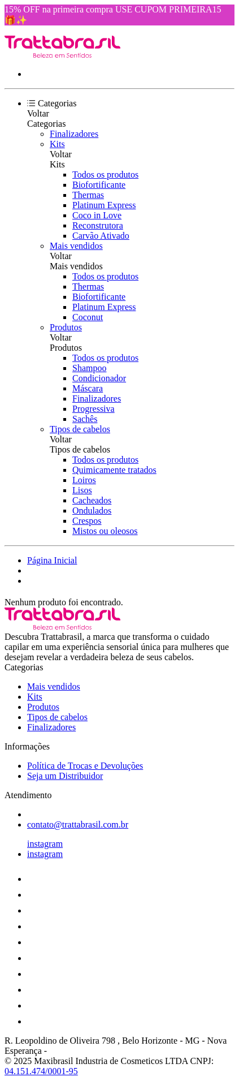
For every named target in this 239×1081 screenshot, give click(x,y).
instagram (45, 844)
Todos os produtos (105, 174)
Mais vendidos (76, 246)
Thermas (88, 195)
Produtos (66, 327)
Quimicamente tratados (114, 470)
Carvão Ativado (100, 235)
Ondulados (91, 510)
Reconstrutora (97, 225)
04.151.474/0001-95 (41, 1071)
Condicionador (99, 378)
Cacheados (91, 500)
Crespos (87, 521)
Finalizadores (74, 134)
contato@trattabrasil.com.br (77, 824)
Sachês (84, 419)
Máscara (87, 388)
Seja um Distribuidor (65, 776)
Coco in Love (96, 215)
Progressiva (93, 409)
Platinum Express (104, 205)
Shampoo (89, 368)
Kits (57, 144)
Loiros (84, 480)
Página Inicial (52, 560)
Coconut (87, 317)
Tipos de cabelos (80, 429)
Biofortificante (98, 185)
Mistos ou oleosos (105, 531)
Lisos (82, 490)
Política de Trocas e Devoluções (85, 765)
